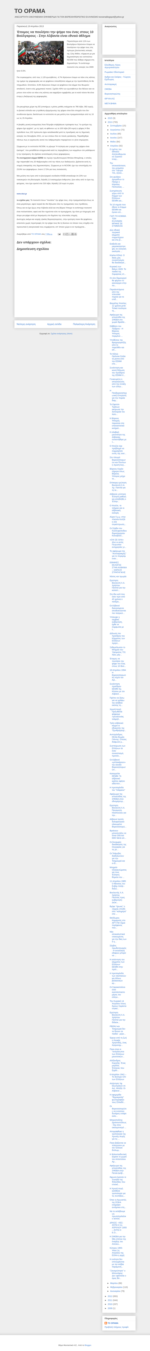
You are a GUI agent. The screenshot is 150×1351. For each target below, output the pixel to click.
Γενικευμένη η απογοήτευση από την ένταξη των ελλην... (118, 383)
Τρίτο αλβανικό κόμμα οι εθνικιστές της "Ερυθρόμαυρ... (118, 727)
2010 (110, 1304)
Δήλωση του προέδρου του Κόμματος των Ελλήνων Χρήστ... (117, 638)
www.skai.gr (22, 194)
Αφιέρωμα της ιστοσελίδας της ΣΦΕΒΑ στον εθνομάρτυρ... (118, 797)
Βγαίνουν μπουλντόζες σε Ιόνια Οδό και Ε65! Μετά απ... (118, 834)
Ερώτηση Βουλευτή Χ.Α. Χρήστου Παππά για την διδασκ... (117, 1017)
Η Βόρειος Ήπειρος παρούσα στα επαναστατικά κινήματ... (117, 423)
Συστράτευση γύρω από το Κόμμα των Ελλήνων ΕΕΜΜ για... (117, 196)
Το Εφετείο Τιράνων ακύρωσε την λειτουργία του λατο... (117, 409)
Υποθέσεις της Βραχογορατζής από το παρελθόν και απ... (118, 345)
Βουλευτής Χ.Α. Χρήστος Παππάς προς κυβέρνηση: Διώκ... (117, 897)
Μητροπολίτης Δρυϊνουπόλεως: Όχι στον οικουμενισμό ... (118, 1123)
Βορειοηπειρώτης (112, 94)
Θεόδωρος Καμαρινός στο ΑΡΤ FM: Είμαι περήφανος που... (117, 923)
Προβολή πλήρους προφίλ (116, 1327)
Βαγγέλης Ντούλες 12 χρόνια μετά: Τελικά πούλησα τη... (118, 307)
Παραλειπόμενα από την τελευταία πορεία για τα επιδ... (117, 294)
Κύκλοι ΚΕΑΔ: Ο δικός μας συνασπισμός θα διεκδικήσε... (118, 259)
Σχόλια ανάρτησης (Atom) (61, 333)
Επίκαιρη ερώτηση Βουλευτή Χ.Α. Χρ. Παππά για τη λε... (118, 486)
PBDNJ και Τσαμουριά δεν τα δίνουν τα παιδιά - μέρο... (118, 1030)
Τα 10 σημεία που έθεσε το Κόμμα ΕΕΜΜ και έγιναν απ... (118, 208)
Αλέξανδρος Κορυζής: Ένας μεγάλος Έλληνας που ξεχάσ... (118, 1065)
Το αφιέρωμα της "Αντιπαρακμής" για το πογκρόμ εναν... (118, 555)
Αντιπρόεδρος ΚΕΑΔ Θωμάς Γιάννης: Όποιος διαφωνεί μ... (118, 738)
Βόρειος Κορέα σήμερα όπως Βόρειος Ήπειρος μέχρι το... (117, 474)
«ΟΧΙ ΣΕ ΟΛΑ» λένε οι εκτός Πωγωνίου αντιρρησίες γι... (118, 543)
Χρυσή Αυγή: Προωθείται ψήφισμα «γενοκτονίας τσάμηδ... (117, 714)
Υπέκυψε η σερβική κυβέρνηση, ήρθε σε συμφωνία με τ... (117, 623)
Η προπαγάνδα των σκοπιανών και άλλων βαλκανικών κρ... (118, 978)
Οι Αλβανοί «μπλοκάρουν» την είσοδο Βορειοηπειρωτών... (118, 765)
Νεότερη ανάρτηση (26, 324)
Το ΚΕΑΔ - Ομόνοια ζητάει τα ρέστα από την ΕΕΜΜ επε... (118, 359)
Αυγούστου (115, 130)
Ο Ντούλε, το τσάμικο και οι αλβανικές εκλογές (117, 509)
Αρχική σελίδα (54, 324)
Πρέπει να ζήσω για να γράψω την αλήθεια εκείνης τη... (117, 701)
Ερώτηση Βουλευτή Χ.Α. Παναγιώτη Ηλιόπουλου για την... (118, 810)
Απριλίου (114, 146)
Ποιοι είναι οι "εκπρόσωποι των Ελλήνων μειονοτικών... (117, 1053)
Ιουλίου (113, 134)
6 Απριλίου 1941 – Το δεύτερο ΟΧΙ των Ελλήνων (118, 1077)
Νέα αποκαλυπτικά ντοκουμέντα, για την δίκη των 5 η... (118, 937)
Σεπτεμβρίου (116, 125)
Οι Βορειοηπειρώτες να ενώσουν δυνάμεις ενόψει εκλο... (118, 1111)
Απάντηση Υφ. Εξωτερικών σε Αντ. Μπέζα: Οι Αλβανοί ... (118, 1087)
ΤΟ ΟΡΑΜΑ (29, 11)
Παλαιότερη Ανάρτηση (84, 324)
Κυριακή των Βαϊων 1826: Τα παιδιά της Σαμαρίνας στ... (118, 270)
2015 (110, 118)
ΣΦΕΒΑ (108, 89)
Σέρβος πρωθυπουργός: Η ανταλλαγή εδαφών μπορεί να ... (118, 950)
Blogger (88, 1345)
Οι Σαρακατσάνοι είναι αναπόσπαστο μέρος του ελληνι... (117, 992)
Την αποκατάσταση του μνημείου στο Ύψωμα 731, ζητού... (117, 168)
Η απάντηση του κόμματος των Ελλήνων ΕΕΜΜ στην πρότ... (117, 964)
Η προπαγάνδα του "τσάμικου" (117, 788)
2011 (110, 1300)
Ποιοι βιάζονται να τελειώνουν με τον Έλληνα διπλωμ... (118, 1146)
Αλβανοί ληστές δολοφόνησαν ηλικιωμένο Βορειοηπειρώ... (118, 823)
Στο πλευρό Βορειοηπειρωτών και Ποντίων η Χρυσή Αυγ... (118, 461)
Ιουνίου (113, 138)
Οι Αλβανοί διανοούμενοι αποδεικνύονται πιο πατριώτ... (118, 609)
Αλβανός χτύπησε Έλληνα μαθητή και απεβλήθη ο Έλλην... (118, 498)
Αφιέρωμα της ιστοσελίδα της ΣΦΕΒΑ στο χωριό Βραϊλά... (118, 318)
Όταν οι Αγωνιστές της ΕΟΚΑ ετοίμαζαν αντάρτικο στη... (118, 1203)
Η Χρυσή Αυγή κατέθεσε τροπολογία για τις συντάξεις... (118, 1192)
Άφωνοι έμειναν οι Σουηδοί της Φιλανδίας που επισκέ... (118, 1181)
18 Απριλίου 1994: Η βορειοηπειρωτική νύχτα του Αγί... (118, 675)
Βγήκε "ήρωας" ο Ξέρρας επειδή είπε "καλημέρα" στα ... (118, 910)
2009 (110, 1308)
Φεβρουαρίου (116, 1287)
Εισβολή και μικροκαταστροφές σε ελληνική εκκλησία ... (118, 247)
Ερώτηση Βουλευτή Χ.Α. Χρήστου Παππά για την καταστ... (117, 585)
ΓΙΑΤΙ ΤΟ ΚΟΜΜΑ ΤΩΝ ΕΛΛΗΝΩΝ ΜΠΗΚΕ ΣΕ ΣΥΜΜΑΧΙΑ (118, 221)
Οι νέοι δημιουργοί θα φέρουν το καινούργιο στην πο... (118, 282)
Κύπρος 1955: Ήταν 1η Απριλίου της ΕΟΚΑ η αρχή (117, 1251)
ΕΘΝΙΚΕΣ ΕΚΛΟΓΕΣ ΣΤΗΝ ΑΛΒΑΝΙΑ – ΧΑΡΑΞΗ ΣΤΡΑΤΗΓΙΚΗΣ (118, 567)
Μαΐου (113, 141)
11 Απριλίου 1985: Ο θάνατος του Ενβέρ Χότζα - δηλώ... (118, 885)
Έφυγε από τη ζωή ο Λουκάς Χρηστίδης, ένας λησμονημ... (118, 1041)
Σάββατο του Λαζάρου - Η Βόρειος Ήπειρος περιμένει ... (116, 331)
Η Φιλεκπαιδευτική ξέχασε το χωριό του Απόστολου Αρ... (118, 1158)
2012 (110, 1296)
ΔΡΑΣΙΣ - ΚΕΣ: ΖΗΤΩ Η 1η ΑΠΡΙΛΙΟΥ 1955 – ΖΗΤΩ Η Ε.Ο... (118, 1228)
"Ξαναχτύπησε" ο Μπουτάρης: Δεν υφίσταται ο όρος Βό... (118, 1274)
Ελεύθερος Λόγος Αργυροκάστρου (113, 66)
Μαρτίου (114, 1283)
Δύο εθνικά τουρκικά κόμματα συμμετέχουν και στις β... (117, 235)
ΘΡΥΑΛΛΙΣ (110, 98)
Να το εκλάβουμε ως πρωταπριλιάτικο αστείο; (118, 1215)
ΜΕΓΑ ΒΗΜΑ (110, 103)
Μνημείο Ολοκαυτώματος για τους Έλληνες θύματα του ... (118, 872)
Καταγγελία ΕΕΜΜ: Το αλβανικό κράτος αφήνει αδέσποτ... (117, 778)
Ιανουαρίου (115, 1291)
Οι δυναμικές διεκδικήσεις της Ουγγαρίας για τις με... (118, 846)
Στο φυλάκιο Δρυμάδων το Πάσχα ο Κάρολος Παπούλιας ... (117, 182)
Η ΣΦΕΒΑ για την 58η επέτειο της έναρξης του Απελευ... (118, 1240)
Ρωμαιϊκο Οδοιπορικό (114, 72)
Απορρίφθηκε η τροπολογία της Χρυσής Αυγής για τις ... (118, 1135)
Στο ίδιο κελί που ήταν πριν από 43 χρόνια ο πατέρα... (117, 598)
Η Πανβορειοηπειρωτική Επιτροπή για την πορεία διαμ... (118, 395)
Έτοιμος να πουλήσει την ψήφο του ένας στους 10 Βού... (118, 662)
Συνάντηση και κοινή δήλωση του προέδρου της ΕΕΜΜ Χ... (117, 371)
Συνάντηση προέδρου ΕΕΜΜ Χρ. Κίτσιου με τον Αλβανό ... (117, 689)
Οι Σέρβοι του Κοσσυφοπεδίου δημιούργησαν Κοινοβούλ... (118, 532)
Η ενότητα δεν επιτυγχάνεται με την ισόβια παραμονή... (117, 1263)
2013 (110, 122)
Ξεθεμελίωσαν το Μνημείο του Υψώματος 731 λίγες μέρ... (118, 651)
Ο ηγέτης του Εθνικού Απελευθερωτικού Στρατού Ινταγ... (118, 154)
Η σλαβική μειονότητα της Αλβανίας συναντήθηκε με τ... (118, 437)
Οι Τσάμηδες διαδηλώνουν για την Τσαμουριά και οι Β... (117, 858)
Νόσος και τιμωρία (118, 576)
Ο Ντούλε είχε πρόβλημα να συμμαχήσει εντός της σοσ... (118, 449)
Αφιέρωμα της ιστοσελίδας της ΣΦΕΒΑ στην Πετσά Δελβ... (118, 1169)
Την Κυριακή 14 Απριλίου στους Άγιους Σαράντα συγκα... (118, 1005)
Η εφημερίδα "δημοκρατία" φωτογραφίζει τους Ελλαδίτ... (117, 1098)
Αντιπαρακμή (110, 84)
